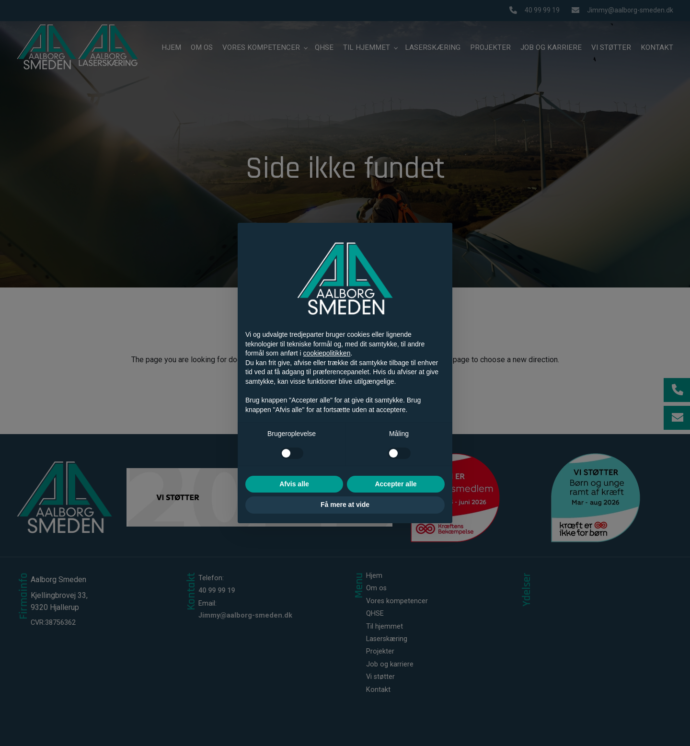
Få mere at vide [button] (345, 504)
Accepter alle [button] (395, 484)
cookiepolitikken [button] (327, 353)
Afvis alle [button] (294, 484)
